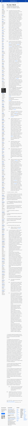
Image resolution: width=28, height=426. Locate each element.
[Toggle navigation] (26, 1)
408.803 (17, 78)
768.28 (3, 68)
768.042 (3, 104)
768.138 (3, 166)
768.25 (3, 60)
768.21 (3, 46)
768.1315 (3, 267)
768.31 (3, 71)
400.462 (10, 100)
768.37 (3, 84)
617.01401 (10, 46)
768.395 (3, 196)
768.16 (3, 33)
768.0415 (3, 199)
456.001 (10, 96)
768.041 (3, 101)
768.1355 (3, 288)
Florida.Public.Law (13, 1)
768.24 (3, 56)
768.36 (3, 79)
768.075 (3, 115)
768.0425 (3, 206)
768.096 (3, 134)
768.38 (3, 90)
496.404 (18, 44)
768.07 (3, 6)
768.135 (3, 152)
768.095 (3, 130)
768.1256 (3, 259)
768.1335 (3, 281)
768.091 (3, 120)
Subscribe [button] (3, 413)
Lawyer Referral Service (11, 413)
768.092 (3, 123)
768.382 (3, 190)
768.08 (3, 11)
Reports (18, 416)
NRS (24, 412)
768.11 (3, 19)
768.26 (3, 64)
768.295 (3, 178)
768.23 (3, 52)
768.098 (3, 140)
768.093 (3, 127)
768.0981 (3, 251)
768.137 (3, 162)
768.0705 (3, 226)
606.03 (10, 43)
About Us (18, 412)
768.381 (12, 136)
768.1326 (3, 276)
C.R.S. (24, 410)
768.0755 (3, 237)
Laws (24, 413)
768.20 (3, 44)
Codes (24, 409)
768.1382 (3, 292)
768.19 (3, 41)
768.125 (3, 145)
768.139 (3, 172)
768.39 (3, 96)
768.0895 (3, 243)
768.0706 (3, 231)
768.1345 (3, 285)
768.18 (3, 39)
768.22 (3, 49)
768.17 (3, 36)
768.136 (3, 158)
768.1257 (3, 263)
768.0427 (3, 215)
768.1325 (3, 272)
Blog (17, 411)
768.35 (3, 75)
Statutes (25, 411)
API (17, 413)
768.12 (3, 24)
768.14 (3, 31)
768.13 (3, 28)
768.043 (3, 109)
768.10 (3, 16)
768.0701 (3, 221)
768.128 (3, 149)
